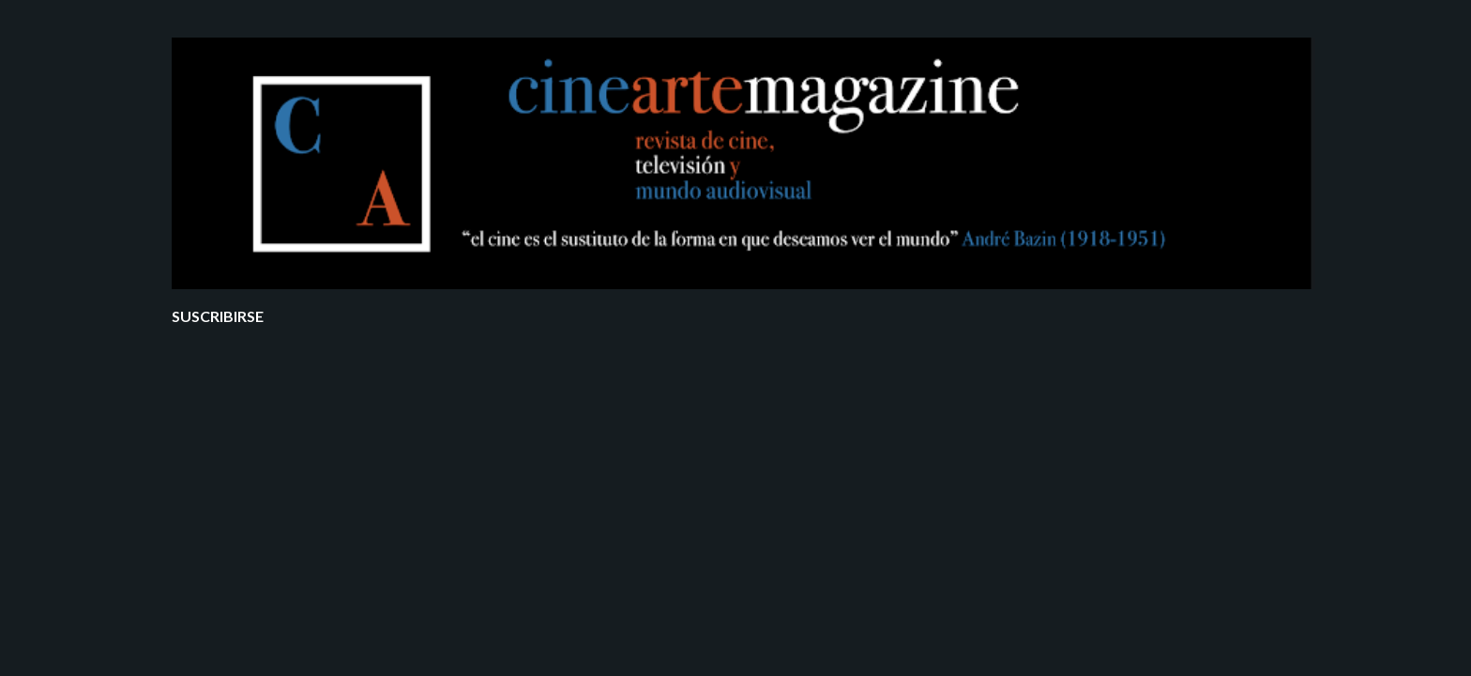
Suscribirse (218, 316)
